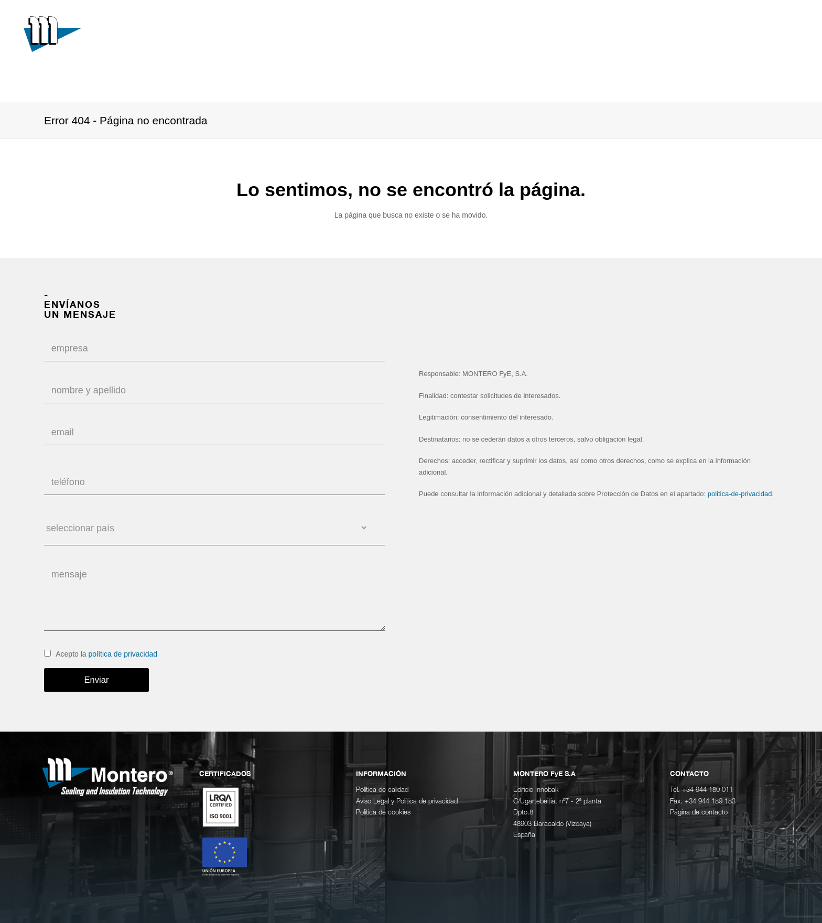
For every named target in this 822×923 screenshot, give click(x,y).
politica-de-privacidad (740, 494)
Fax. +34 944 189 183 (703, 801)
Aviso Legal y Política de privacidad (407, 801)
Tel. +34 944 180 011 (701, 790)
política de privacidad (123, 654)
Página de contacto (699, 812)
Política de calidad (382, 790)
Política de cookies (383, 812)
